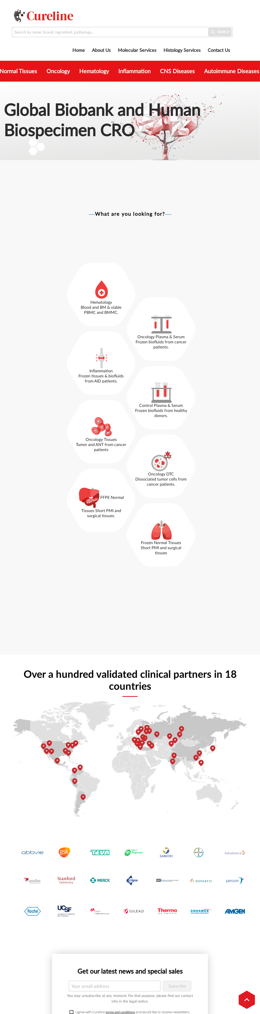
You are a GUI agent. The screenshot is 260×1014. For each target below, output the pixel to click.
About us (101, 50)
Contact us (219, 50)
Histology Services (182, 50)
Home (78, 50)
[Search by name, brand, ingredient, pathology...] (122, 32)
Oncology (58, 71)
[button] (247, 1000)
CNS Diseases (177, 71)
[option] (130, 121)
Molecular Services (137, 50)
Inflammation (134, 71)
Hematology (94, 71)
